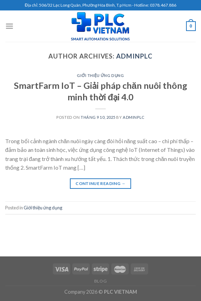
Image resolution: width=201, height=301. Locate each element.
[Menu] (9, 25)
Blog (100, 281)
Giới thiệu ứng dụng (100, 75)
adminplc (134, 56)
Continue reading (100, 183)
